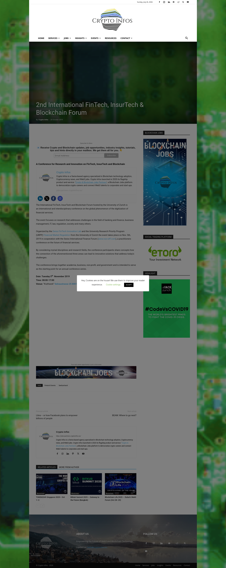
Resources (110, 38)
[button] (186, 38)
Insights (81, 38)
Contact (126, 38)
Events (96, 38)
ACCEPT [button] (129, 285)
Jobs (67, 38)
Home (41, 38)
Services (54, 38)
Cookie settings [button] (113, 284)
